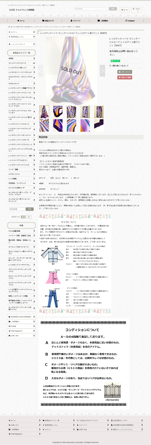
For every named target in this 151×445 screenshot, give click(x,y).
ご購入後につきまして (119, 66)
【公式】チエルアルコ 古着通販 (21, 10)
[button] (40, 71)
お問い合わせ (126, 51)
